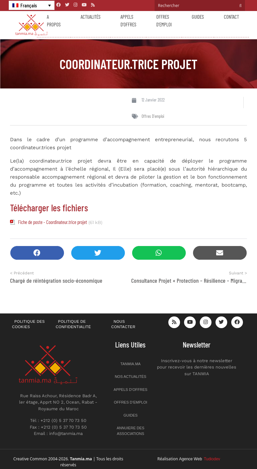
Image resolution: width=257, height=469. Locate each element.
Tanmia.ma (130, 364)
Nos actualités (130, 377)
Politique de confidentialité (73, 324)
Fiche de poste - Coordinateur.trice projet (52, 222)
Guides (198, 17)
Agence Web (199, 459)
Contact (231, 17)
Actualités (90, 17)
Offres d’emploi (164, 20)
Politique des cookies (28, 324)
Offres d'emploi (153, 116)
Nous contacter (123, 324)
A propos (54, 20)
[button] (37, 253)
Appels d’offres (128, 20)
